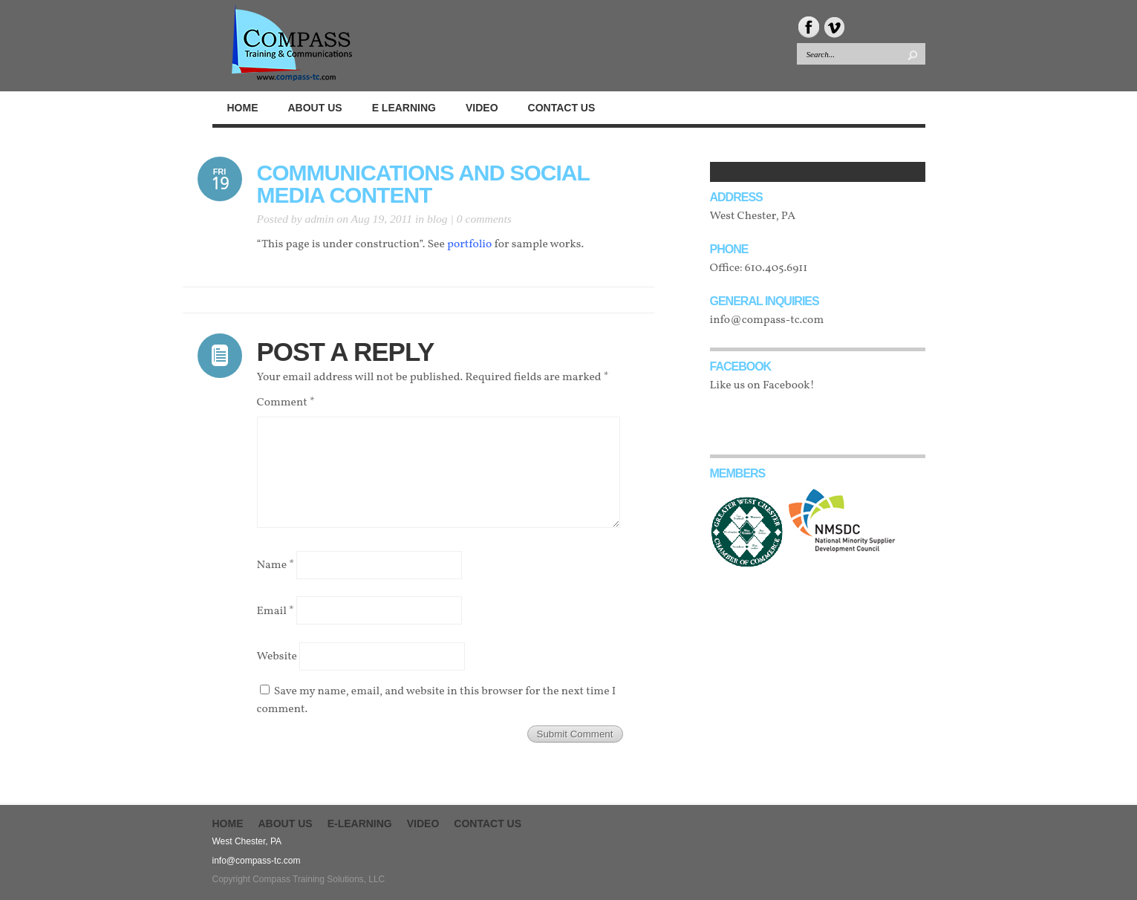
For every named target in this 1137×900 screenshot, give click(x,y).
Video (423, 823)
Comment (286, 402)
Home (228, 823)
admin (318, 218)
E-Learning (360, 823)
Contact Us (487, 823)
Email (275, 610)
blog (437, 218)
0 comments (484, 218)
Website (277, 656)
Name (276, 565)
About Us (285, 823)
